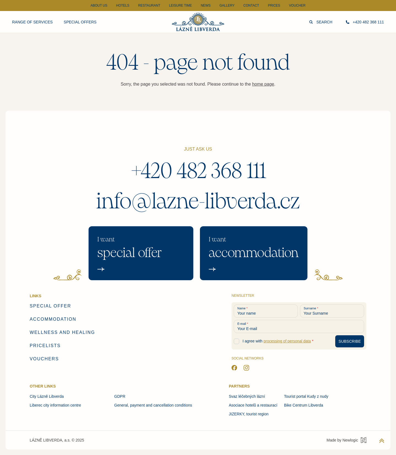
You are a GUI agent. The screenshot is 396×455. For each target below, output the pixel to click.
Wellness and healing (62, 332)
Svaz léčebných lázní (247, 396)
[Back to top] (381, 440)
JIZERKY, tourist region (248, 414)
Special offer (50, 306)
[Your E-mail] (299, 326)
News (206, 5)
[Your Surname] (332, 311)
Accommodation (53, 319)
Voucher (297, 5)
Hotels (122, 5)
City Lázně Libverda (47, 396)
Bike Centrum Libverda (303, 405)
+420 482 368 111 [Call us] (365, 22)
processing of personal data (287, 341)
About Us (98, 5)
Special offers (80, 22)
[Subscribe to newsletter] (349, 341)
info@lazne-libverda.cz (198, 201)
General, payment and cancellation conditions (153, 405)
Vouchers (44, 358)
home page (263, 84)
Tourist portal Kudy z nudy (306, 396)
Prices (274, 5)
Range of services (32, 22)
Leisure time (180, 5)
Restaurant (149, 5)
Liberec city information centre (55, 405)
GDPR (119, 396)
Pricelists (45, 345)
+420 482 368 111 (198, 171)
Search (320, 22)
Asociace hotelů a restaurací (253, 405)
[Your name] (266, 311)
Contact (251, 5)
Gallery (227, 5)
